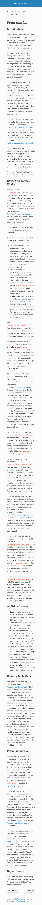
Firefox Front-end (18, 11)
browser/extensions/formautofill (20, 127)
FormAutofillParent (14, 786)
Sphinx (18, 899)
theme (29, 899)
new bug (14, 882)
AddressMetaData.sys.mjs (17, 687)
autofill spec (29, 336)
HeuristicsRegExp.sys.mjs (21, 301)
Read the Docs (22, 901)
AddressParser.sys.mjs (15, 841)
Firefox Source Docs (22, 3)
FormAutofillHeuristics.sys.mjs (19, 214)
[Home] (8, 11)
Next (30, 890)
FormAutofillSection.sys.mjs (18, 515)
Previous (13, 890)
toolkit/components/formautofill (20, 143)
